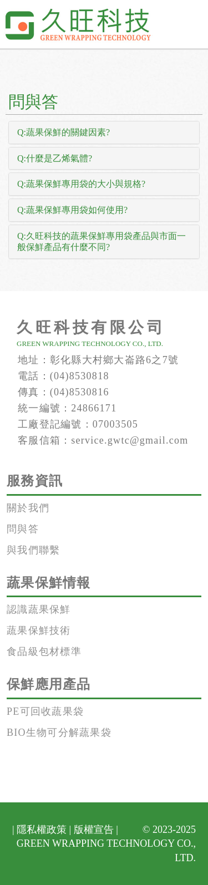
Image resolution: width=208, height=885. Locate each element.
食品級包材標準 (44, 651)
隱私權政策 (42, 829)
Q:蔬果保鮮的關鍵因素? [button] (63, 132)
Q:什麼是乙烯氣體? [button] (54, 158)
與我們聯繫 (33, 550)
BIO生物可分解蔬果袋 (59, 732)
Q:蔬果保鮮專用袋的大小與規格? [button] (81, 184)
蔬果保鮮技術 (39, 630)
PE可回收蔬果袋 (45, 711)
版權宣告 (94, 829)
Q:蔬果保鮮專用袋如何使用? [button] (72, 210)
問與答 (23, 529)
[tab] (104, 132)
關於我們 (28, 507)
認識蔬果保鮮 (39, 609)
